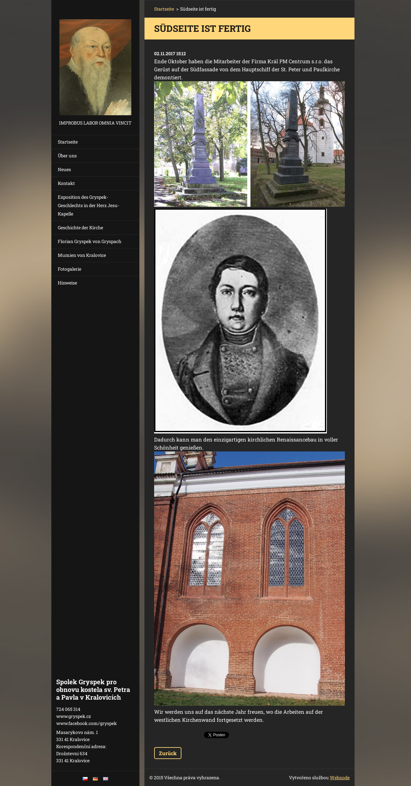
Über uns (67, 156)
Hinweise (67, 283)
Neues (64, 169)
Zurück (168, 753)
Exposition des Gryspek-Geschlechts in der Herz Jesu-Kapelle (88, 205)
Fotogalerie (69, 269)
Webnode (340, 777)
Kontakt (66, 183)
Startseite (68, 142)
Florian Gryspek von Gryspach (89, 241)
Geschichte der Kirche (80, 227)
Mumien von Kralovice (82, 255)
